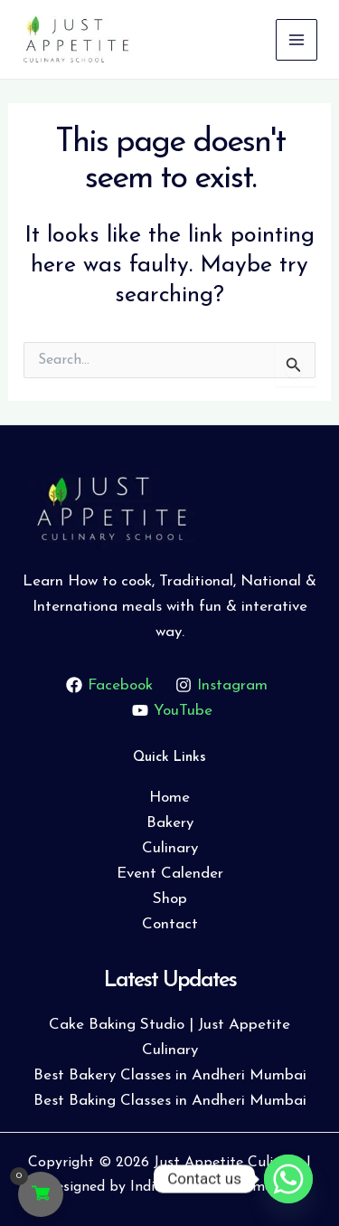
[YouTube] (172, 710)
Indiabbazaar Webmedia (211, 1187)
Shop (170, 899)
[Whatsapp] (288, 1179)
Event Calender (170, 873)
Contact (170, 924)
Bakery (169, 823)
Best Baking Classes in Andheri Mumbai (169, 1100)
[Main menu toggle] (296, 40)
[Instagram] (222, 685)
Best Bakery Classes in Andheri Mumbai (169, 1075)
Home (169, 797)
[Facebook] (109, 685)
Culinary (170, 848)
